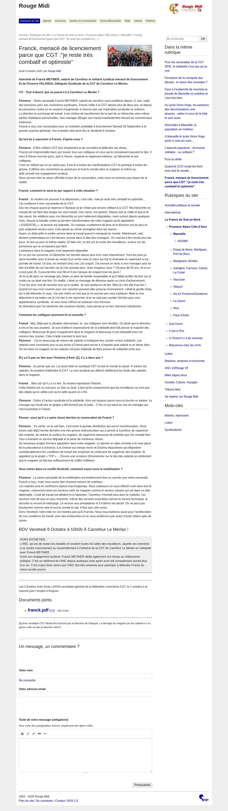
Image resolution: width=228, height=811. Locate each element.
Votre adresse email (32, 689)
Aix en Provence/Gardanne (190, 293)
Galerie (138, 20)
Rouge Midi (34, 5)
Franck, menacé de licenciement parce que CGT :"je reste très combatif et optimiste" (186, 182)
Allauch (178, 286)
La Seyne (179, 300)
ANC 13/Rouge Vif (176, 368)
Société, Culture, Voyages (181, 382)
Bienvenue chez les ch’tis (185, 345)
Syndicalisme (173, 429)
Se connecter (27, 680)
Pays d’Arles (181, 315)
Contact (60, 800)
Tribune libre (172, 389)
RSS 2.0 (72, 800)
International (172, 212)
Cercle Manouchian (110, 20)
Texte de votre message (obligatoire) (43, 719)
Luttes (169, 353)
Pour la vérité (173, 159)
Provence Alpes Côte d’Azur (102, 35)
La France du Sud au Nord (68, 35)
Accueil (23, 35)
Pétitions (150, 20)
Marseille (126, 35)
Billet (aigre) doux (176, 375)
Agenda (47, 20)
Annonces (60, 20)
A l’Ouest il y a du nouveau (186, 338)
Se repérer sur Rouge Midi (181, 396)
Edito (127, 20)
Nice (176, 308)
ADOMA (183, 240)
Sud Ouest (176, 323)
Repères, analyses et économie (185, 360)
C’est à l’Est (176, 330)
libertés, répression (177, 415)
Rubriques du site (29, 20)
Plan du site (26, 800)
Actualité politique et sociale (182, 205)
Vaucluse (179, 279)
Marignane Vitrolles (185, 260)
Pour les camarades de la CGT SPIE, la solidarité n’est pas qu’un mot (186, 66)
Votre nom (26, 670)
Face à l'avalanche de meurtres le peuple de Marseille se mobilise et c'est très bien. (186, 93)
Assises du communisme (82, 20)
